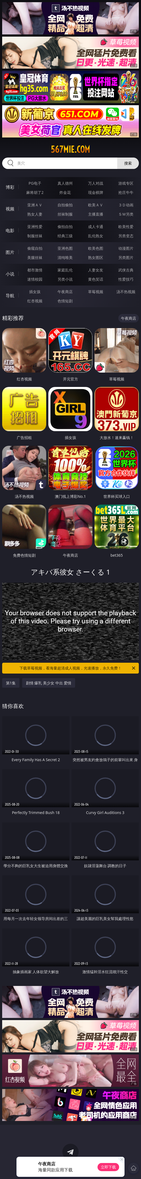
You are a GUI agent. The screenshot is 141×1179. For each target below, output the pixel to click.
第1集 (11, 682)
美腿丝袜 (34, 257)
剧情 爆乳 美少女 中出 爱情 (49, 682)
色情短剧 (65, 300)
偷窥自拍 (34, 248)
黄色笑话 (95, 279)
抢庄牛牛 (125, 192)
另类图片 (125, 257)
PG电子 (35, 183)
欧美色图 (95, 248)
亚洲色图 (65, 248)
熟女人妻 (34, 214)
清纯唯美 (65, 257)
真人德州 (65, 183)
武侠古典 (125, 270)
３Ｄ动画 (125, 204)
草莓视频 (95, 291)
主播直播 (95, 214)
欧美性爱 (125, 226)
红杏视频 (34, 300)
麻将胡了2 (34, 192)
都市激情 (34, 270)
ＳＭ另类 (125, 214)
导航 (10, 296)
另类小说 (65, 279)
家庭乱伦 (65, 270)
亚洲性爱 (34, 226)
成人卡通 (95, 226)
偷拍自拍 (65, 226)
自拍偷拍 (65, 204)
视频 (10, 209)
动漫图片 (125, 248)
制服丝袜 (34, 235)
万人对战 (95, 183)
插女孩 (35, 291)
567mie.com (70, 149)
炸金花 (65, 192)
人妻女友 (95, 270)
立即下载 (108, 1167)
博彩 (10, 187)
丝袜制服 (65, 214)
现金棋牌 (95, 192)
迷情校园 (34, 279)
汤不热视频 (125, 291)
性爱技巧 (125, 279)
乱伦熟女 (95, 235)
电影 (10, 230)
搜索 (128, 163)
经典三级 (65, 235)
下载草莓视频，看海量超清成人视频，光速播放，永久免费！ (77, 668)
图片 (10, 252)
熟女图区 (95, 257)
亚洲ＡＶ (34, 204)
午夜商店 (65, 291)
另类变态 (125, 235)
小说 (10, 274)
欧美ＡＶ (95, 204)
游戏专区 (125, 183)
